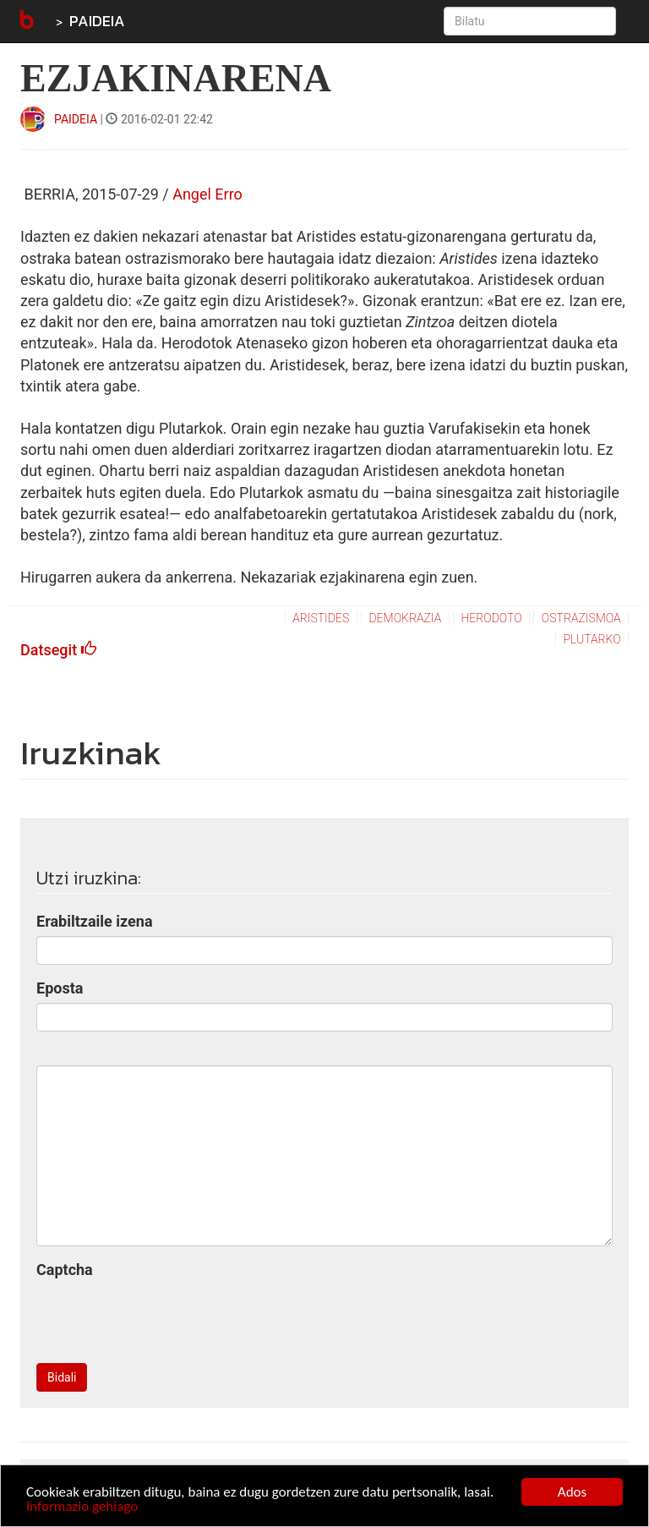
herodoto (491, 618)
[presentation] (164, 1317)
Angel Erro (207, 194)
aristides (320, 618)
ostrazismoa (581, 618)
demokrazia (404, 618)
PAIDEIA (97, 20)
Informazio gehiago (82, 1508)
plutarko (591, 639)
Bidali (61, 1377)
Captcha (64, 1269)
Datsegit (58, 650)
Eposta (59, 988)
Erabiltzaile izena (94, 921)
